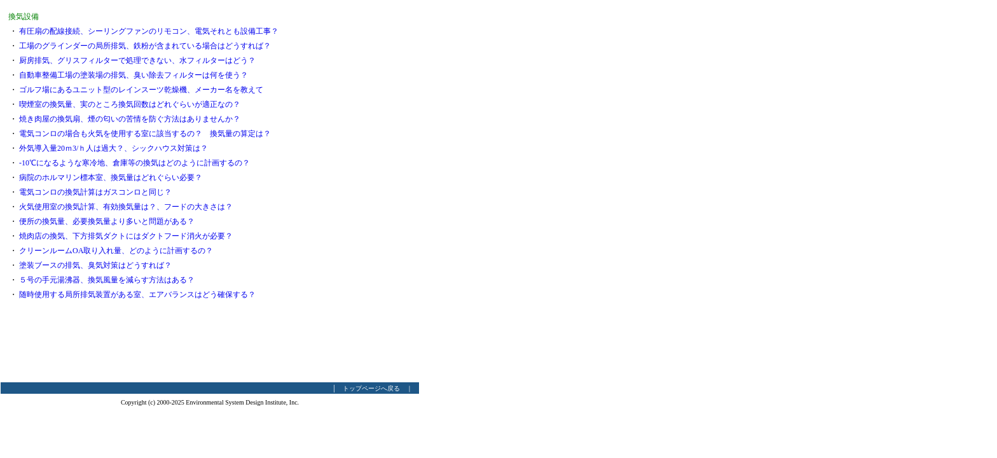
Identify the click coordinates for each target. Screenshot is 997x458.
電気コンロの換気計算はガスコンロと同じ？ (95, 192)
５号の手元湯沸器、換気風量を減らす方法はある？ (107, 279)
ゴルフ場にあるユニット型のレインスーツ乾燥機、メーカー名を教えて (141, 89)
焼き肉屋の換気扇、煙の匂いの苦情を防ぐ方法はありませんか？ (129, 118)
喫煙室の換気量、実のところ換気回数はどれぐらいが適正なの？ (129, 104)
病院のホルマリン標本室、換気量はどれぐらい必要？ (110, 177)
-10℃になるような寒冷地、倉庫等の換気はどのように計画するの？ (134, 162)
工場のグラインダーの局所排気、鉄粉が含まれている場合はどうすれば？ (145, 45)
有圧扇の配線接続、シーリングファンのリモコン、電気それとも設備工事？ (148, 31)
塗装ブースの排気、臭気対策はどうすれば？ (95, 265)
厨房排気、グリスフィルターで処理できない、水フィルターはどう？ (137, 60)
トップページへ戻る (371, 388)
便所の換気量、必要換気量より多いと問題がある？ (107, 221)
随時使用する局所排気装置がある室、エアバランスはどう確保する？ (137, 294)
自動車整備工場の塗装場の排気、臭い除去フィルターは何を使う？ (133, 75)
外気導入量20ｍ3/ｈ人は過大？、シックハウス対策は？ (113, 148)
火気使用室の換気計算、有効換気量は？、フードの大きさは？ (126, 206)
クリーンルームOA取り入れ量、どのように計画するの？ (116, 250)
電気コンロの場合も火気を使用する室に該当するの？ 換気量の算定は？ (145, 133)
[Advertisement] (369, 191)
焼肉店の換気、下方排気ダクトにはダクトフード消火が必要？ (126, 236)
